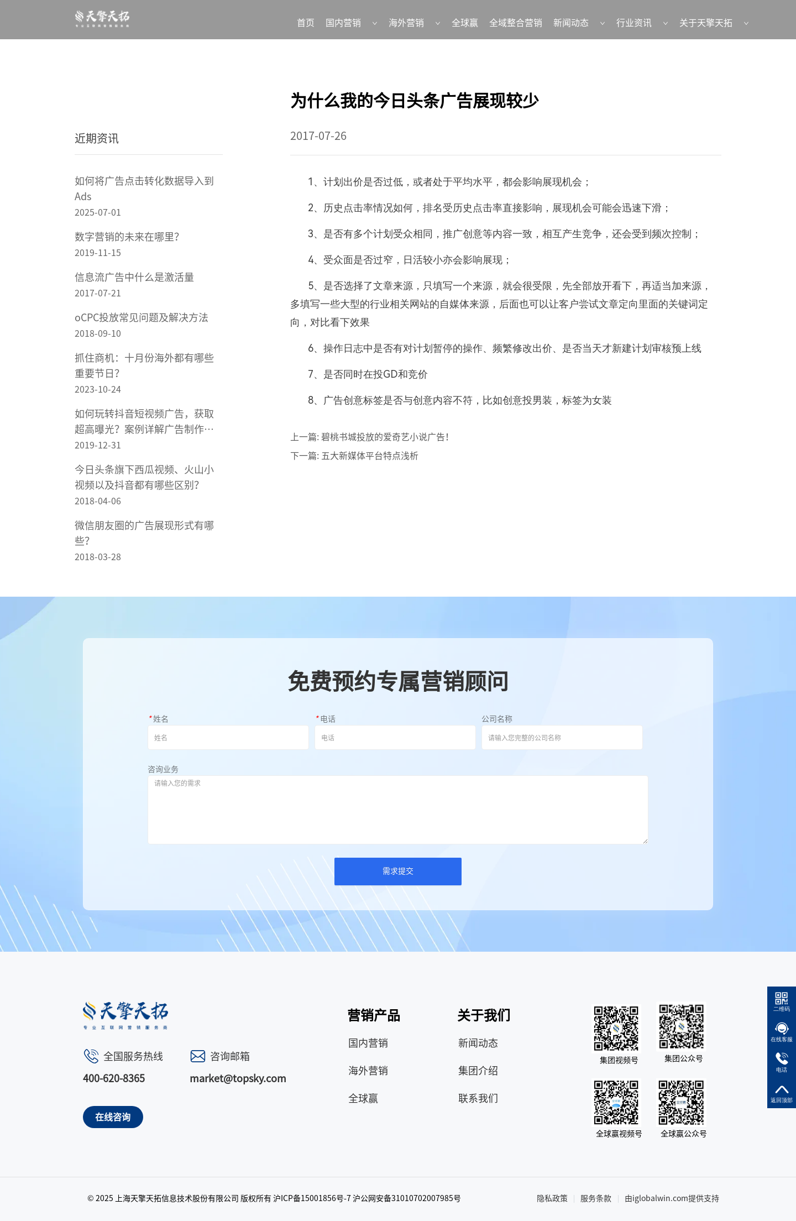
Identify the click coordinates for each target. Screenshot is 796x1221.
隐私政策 (552, 1198)
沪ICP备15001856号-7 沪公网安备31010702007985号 (367, 1198)
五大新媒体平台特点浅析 (369, 455)
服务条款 (595, 1198)
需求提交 (398, 871)
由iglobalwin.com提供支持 (672, 1198)
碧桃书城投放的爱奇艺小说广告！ (387, 436)
